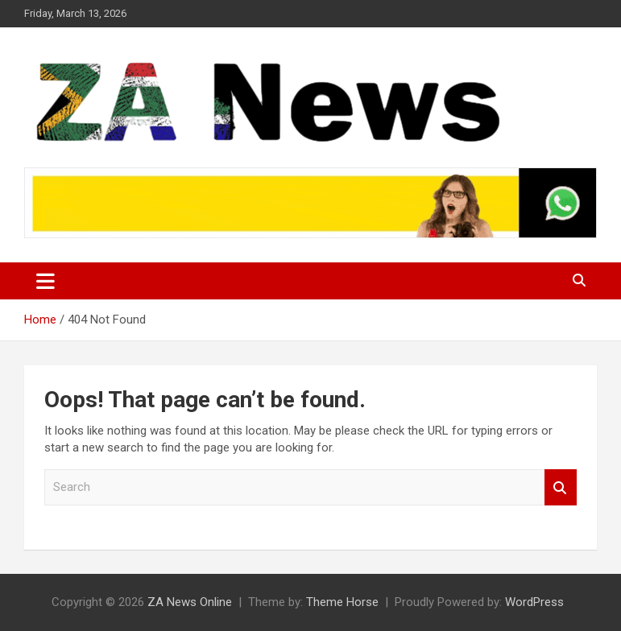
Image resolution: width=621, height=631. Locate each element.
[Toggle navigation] (45, 280)
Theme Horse (342, 602)
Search (560, 487)
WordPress (534, 602)
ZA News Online (189, 602)
